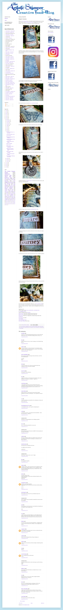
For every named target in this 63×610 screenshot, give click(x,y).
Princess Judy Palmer (24, 588)
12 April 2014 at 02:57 (24, 572)
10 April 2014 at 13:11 (24, 426)
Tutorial (6, 204)
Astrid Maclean (23, 383)
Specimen (28, 312)
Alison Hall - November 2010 (10, 32)
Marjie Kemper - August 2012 (10, 76)
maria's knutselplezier (24, 354)
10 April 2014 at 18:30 (24, 489)
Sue (21, 575)
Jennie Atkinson (23, 391)
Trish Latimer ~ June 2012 (9, 98)
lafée (22, 459)
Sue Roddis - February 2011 (9, 92)
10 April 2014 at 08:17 (24, 380)
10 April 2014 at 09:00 (24, 395)
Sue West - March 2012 (9, 93)
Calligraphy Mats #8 (29, 180)
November (8, 121)
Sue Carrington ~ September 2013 (10, 91)
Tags (14, 181)
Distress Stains (21, 314)
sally (22, 504)
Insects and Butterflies (29, 310)
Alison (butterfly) (24, 21)
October (8, 122)
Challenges (13, 201)
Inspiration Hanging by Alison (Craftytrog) (10, 139)
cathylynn (22, 436)
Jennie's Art (6, 191)
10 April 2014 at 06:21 (24, 367)
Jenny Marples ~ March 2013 (10, 57)
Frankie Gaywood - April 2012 (10, 47)
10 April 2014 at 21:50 (24, 525)
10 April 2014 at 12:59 (24, 420)
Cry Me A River (8, 135)
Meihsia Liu (23, 568)
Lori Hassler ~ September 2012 (10, 68)
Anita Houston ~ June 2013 (9, 34)
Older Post (42, 603)
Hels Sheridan (8, 54)
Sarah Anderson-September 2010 (10, 83)
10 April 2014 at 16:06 (24, 456)
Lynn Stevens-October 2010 (9, 73)
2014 (6, 118)
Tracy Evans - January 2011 (9, 97)
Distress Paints (21, 313)
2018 (6, 113)
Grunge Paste (21, 316)
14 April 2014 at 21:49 (24, 578)
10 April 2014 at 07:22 (24, 373)
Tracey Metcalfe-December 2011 (10, 96)
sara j (22, 513)
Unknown (22, 346)
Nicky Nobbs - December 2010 (10, 82)
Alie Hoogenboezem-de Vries (25, 405)
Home (31, 603)
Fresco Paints (21, 317)
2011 (6, 165)
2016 (6, 116)
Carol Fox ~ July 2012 (9, 38)
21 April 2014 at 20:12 (24, 593)
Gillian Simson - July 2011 (9, 53)
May (22, 376)
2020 (6, 110)
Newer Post (20, 603)
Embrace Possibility (9, 143)
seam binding (21, 328)
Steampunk (12, 191)
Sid (21, 548)
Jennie (6, 20)
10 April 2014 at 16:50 (24, 470)
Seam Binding (21, 318)
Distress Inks (21, 315)
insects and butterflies (36, 327)
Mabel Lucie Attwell (9, 182)
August (8, 125)
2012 (6, 164)
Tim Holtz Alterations (9, 187)
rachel (22, 411)
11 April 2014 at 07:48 (24, 538)
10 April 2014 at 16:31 (24, 462)
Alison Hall (8, 176)
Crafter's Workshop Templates (33, 326)
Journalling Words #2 (33, 209)
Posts (6, 104)
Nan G (22, 423)
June (7, 128)
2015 (6, 117)
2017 (6, 114)
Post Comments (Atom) (26, 604)
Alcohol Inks (7, 189)
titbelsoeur (6, 18)
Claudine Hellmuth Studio (9, 190)
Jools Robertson (23, 482)
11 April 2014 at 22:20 (24, 565)
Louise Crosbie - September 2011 (10, 70)
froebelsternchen (23, 444)
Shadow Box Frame (10, 203)
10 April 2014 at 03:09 (24, 343)
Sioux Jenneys (7, 178)
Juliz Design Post (23, 492)
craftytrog (22, 535)
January (8, 161)
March (8, 158)
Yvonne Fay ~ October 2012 (9, 99)
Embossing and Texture (29, 22)
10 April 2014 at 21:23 (24, 510)
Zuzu (12, 189)
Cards (11, 181)
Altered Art (11, 186)
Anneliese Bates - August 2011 (10, 35)
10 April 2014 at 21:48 (24, 518)
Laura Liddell (7, 63)
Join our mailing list (50, 32)
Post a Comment (22, 601)
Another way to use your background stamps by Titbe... (10, 149)
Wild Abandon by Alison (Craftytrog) (9, 146)
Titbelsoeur (7, 174)
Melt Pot (7, 201)
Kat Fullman (7, 60)
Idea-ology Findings (22, 320)
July (7, 126)
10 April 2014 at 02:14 (24, 336)
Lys (21, 398)
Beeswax (10, 201)
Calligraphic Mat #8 (23, 311)
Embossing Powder (27, 327)
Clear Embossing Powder (22, 319)
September (8, 124)
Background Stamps (8, 177)
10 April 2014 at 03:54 (24, 351)
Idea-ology (6, 180)
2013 (6, 162)
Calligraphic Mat (27, 326)
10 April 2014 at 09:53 (24, 408)
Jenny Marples (23, 596)
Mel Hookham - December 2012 (10, 78)
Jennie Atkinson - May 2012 (9, 56)
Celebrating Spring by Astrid (10, 134)
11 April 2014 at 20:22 (24, 557)
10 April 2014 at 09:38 (24, 402)
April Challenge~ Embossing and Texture (10, 156)
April (7, 130)
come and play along (39, 303)
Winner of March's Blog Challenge (9, 152)
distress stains (22, 327)
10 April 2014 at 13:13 (24, 433)
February (8, 159)
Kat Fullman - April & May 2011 (10, 61)
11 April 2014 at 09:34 (24, 545)
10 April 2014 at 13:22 (24, 450)
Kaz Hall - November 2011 (9, 62)
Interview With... (8, 202)
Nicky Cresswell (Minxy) (9, 81)
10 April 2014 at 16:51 (24, 479)
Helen (22, 364)
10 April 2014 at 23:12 (24, 532)
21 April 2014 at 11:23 (24, 585)
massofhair (23, 333)
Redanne (22, 521)
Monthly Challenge (8, 188)
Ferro (14, 203)
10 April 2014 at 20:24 (24, 501)
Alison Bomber (23, 326)
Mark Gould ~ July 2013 (9, 77)
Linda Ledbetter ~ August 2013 (10, 66)
